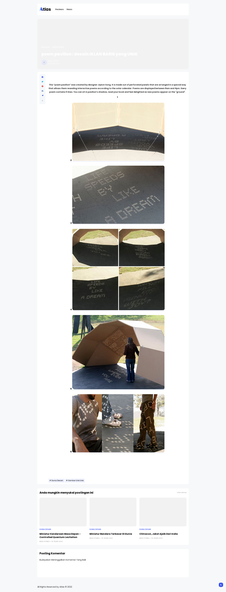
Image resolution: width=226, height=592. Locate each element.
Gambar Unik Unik (76, 480)
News (69, 9)
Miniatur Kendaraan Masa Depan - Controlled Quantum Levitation (60, 535)
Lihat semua (182, 492)
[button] (42, 100)
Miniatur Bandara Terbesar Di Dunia (111, 533)
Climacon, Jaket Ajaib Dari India (158, 533)
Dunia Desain (58, 47)
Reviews (59, 9)
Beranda (45, 47)
